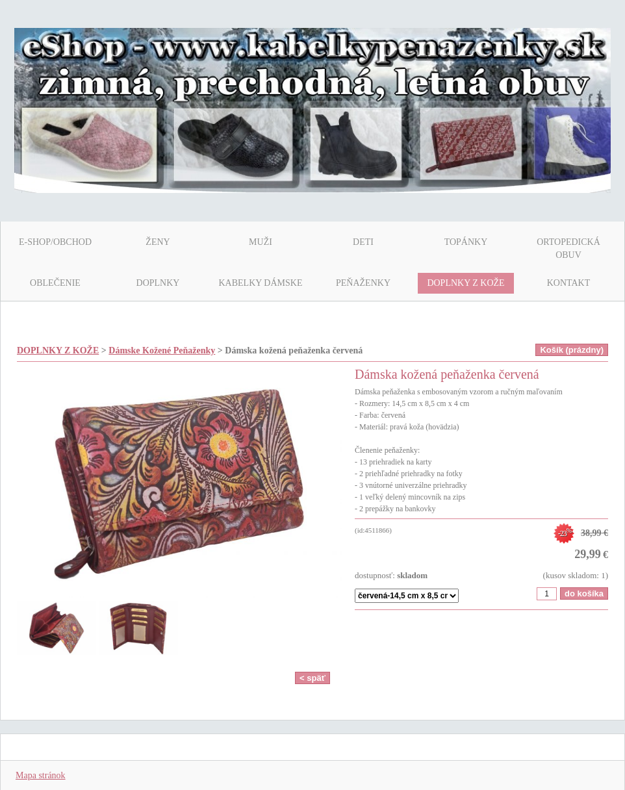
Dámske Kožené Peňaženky (161, 350)
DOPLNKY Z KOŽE (58, 350)
